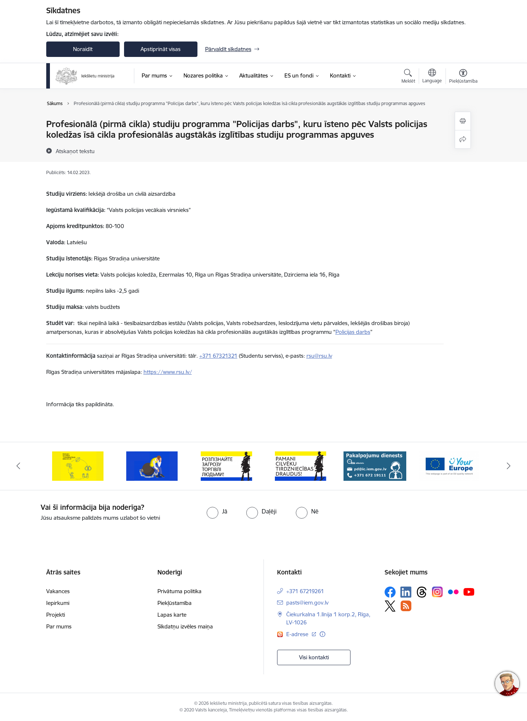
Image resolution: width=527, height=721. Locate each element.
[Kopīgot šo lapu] (462, 139)
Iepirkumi (57, 602)
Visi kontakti (314, 657)
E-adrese (298, 634)
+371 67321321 (218, 355)
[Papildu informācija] (322, 634)
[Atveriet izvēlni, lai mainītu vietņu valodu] (432, 76)
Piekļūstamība (174, 602)
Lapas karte (171, 614)
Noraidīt (82, 49)
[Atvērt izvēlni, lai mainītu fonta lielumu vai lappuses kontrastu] (463, 77)
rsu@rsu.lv (319, 355)
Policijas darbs (352, 331)
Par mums (59, 626)
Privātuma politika (179, 591)
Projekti (55, 614)
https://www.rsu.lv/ (167, 371)
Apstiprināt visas (161, 49)
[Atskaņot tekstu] (75, 151)
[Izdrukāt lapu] (462, 121)
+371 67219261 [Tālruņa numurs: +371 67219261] (305, 591)
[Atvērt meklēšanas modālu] (408, 77)
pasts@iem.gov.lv (307, 602)
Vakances (58, 591)
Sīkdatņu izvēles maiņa (185, 626)
